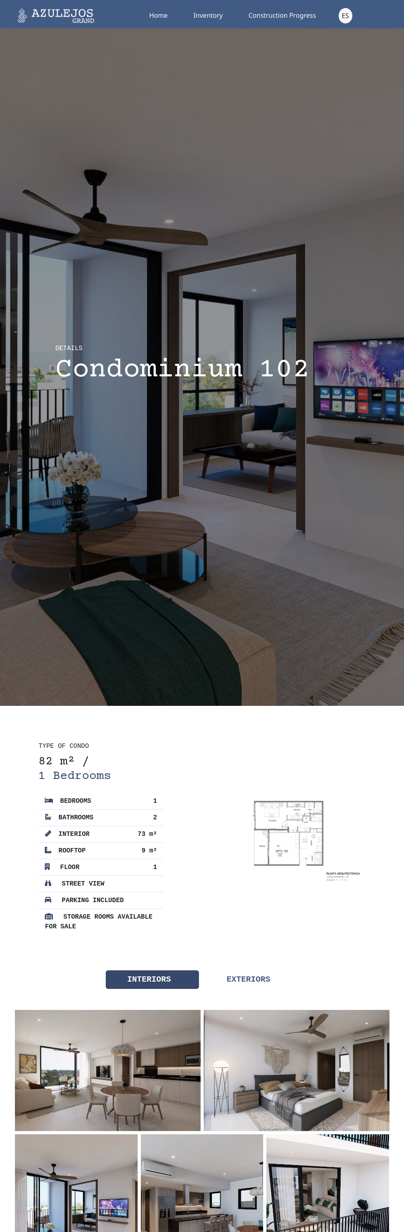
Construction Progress (282, 15)
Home (158, 15)
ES (345, 15)
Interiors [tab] (149, 979)
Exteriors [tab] (248, 979)
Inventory (208, 15)
